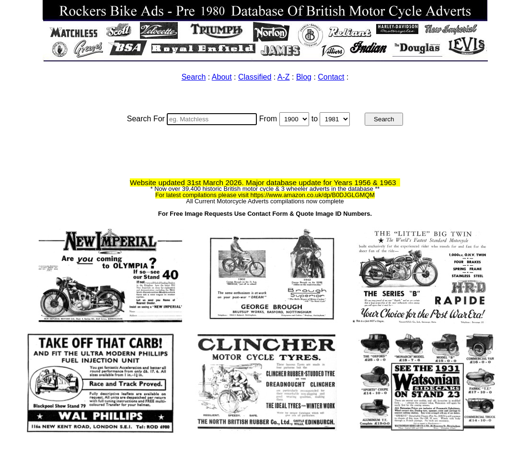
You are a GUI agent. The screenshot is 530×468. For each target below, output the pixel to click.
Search (194, 77)
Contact (331, 77)
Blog (303, 77)
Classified (254, 77)
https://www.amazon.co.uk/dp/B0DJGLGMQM (312, 195)
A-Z (283, 77)
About (222, 77)
